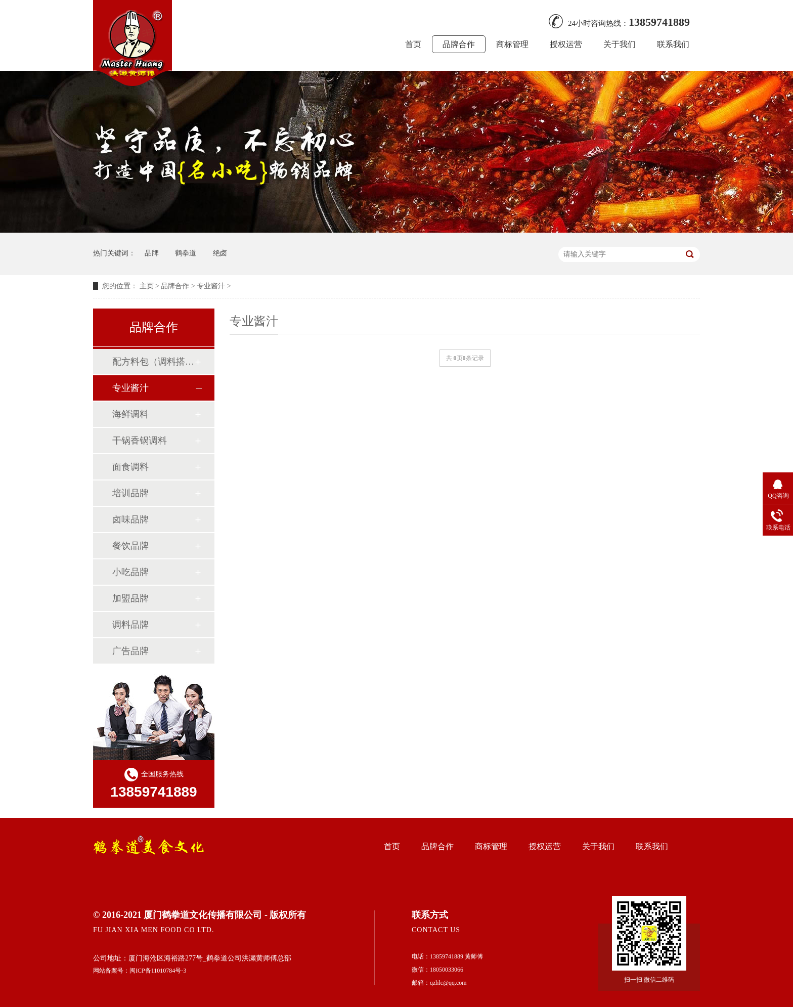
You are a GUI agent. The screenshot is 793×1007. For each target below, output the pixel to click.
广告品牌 (130, 651)
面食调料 (130, 467)
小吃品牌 (130, 572)
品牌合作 (459, 44)
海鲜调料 (130, 414)
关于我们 (619, 44)
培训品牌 (130, 493)
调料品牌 (130, 625)
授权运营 (566, 44)
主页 (147, 286)
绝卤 (220, 253)
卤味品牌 (130, 519)
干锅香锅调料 (139, 440)
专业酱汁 (211, 286)
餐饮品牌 (130, 546)
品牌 (152, 253)
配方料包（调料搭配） (153, 362)
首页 (413, 44)
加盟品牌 (130, 598)
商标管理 (512, 44)
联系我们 (673, 44)
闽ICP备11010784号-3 (157, 970)
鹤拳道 (185, 253)
